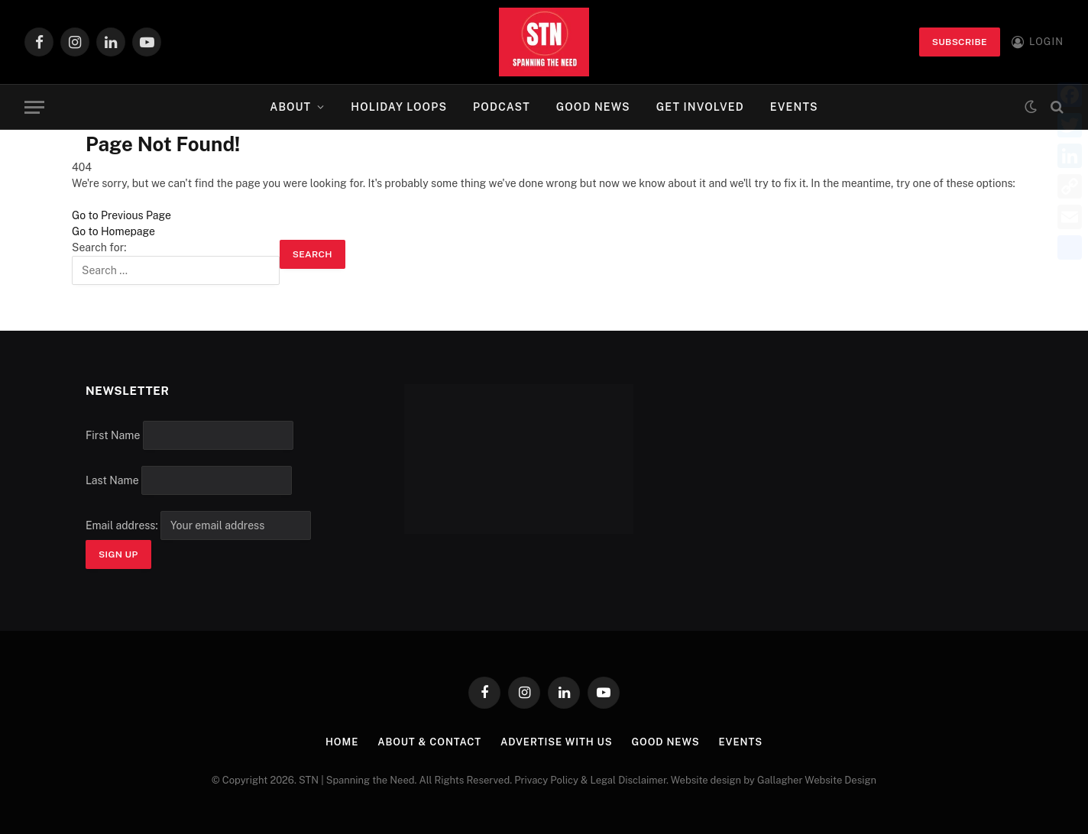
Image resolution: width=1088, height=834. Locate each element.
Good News (593, 107)
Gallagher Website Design (816, 780)
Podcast (501, 107)
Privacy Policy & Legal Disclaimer (590, 780)
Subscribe (959, 42)
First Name (113, 435)
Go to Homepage (113, 231)
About (290, 107)
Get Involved (700, 107)
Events (794, 107)
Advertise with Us (556, 742)
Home (341, 742)
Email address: (198, 525)
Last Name (112, 480)
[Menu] (34, 107)
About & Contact (429, 742)
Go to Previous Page (121, 215)
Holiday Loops (399, 107)
